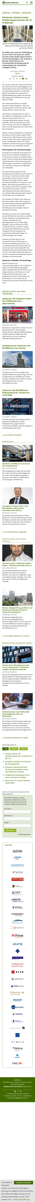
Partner (16, 13)
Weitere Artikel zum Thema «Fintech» (14, 540)
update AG (19, 1098)
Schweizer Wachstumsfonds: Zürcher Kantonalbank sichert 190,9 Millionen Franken (16, 769)
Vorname (8, 808)
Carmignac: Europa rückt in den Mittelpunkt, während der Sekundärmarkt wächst (15, 508)
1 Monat (23, 749)
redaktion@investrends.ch (13, 1086)
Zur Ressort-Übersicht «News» (16, 738)
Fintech (17, 73)
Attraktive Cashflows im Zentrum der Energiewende (16, 465)
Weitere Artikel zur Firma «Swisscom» (13, 292)
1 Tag (5, 749)
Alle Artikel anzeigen (12, 435)
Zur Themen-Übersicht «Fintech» (17, 636)
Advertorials (8, 442)
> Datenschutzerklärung (21, 1200)
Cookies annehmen (23, 1183)
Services (6, 13)
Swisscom (26, 13)
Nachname (8, 815)
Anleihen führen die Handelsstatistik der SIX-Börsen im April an (18, 756)
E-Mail (7, 822)
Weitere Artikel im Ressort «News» (17, 643)
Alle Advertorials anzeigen (15, 532)
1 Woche (14, 749)
